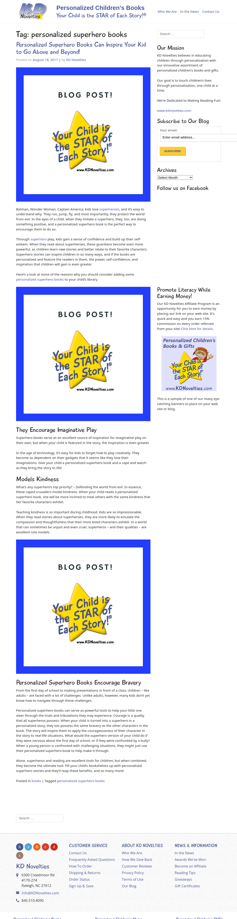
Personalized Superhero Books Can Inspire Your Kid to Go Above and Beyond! (81, 48)
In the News (189, 11)
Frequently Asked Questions (92, 859)
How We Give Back (137, 859)
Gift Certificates (187, 886)
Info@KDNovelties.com (40, 893)
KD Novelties (76, 59)
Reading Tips (185, 872)
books (36, 781)
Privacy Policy (133, 872)
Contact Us (210, 11)
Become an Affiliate (190, 866)
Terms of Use (132, 879)
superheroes (109, 209)
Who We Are (167, 11)
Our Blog (129, 886)
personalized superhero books (40, 279)
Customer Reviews (137, 866)
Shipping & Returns (84, 872)
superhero (38, 239)
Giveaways (183, 879)
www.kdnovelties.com (174, 110)
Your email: (168, 130)
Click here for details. (197, 328)
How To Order (80, 866)
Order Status (79, 879)
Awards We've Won (190, 859)
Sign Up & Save (81, 886)
